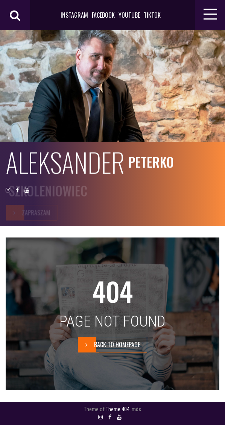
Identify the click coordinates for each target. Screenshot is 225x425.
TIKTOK (152, 15)
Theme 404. (118, 409)
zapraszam (28, 212)
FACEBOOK (103, 15)
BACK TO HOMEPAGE (109, 344)
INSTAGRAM (74, 15)
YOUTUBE (129, 15)
